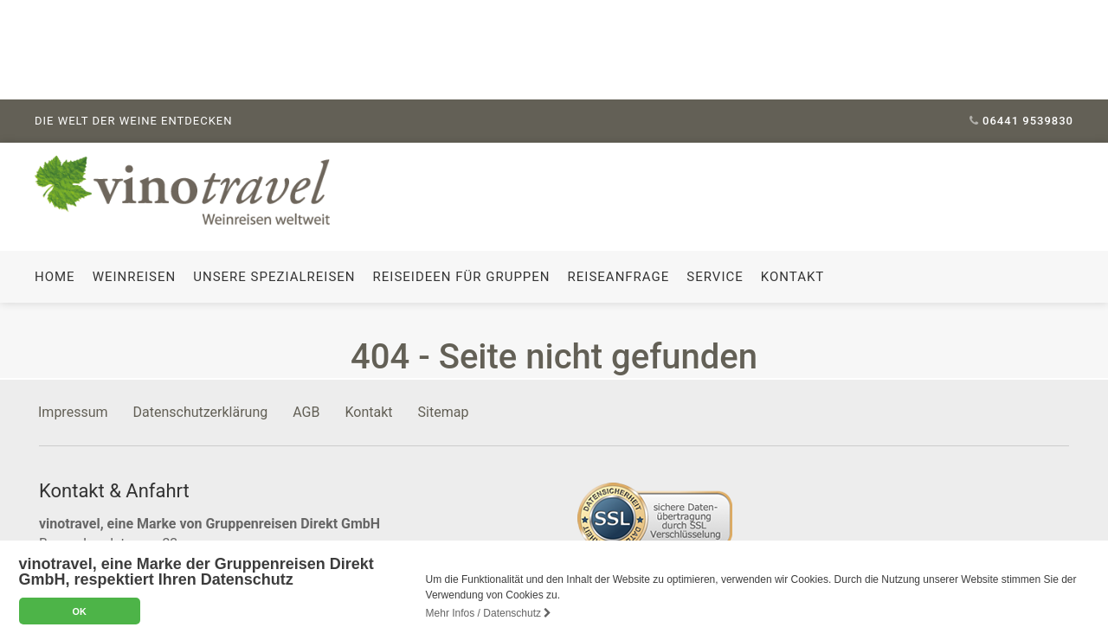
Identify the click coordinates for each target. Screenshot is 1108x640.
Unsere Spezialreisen (274, 276)
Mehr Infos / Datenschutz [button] (489, 613)
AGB (306, 411)
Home (55, 276)
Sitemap (443, 411)
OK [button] (79, 611)
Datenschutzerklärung (200, 411)
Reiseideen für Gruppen (462, 276)
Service (714, 276)
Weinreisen (135, 276)
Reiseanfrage (619, 276)
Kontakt (793, 276)
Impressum (73, 411)
